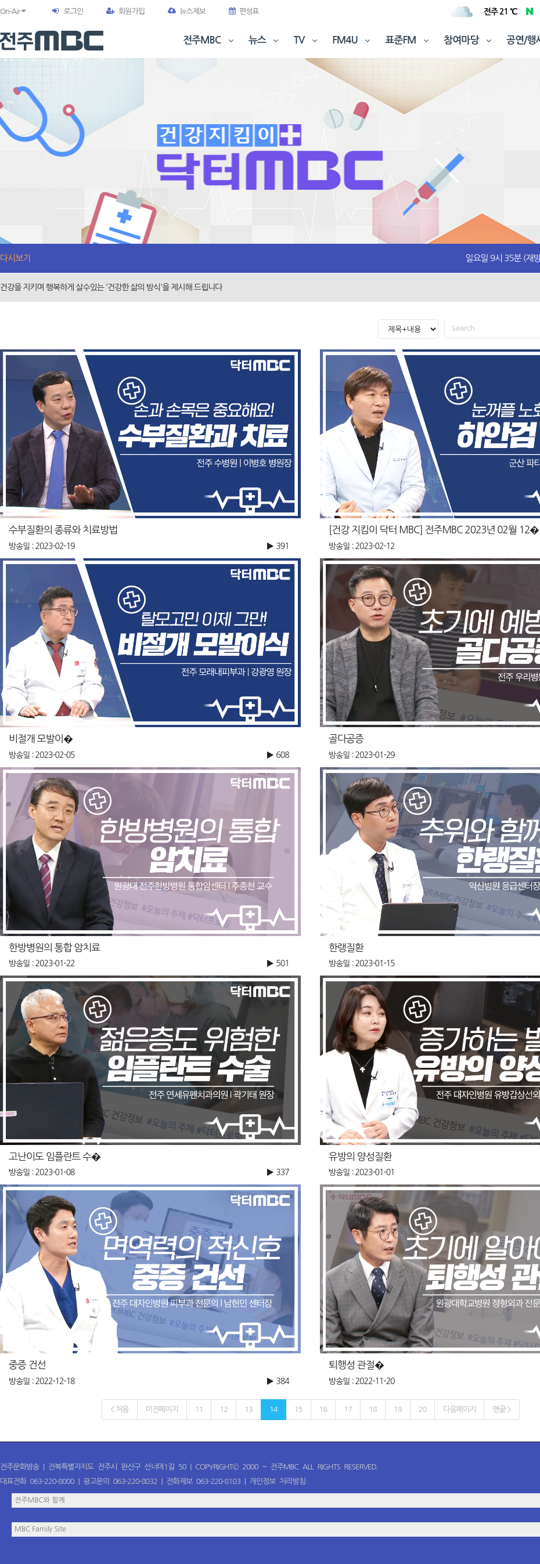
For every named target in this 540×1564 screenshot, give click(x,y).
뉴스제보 (187, 11)
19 (398, 1409)
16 (323, 1409)
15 (298, 1409)
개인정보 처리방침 (277, 1481)
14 (273, 1409)
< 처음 (119, 1409)
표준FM (408, 40)
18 (373, 1409)
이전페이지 (162, 1409)
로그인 (73, 11)
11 (199, 1409)
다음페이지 (459, 1409)
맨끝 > (501, 1409)
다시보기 (15, 258)
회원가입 (125, 11)
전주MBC (209, 40)
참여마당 (469, 40)
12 (223, 1409)
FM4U (352, 40)
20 (423, 1409)
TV (306, 40)
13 (248, 1409)
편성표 (244, 11)
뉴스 (265, 40)
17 (348, 1409)
